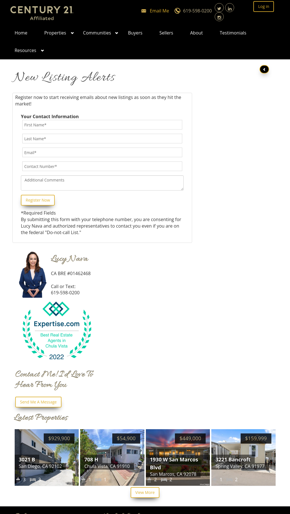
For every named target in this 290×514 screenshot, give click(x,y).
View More (145, 336)
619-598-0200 (197, 11)
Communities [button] (97, 33)
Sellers (166, 33)
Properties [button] (55, 33)
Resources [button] (25, 50)
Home (21, 33)
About (196, 33)
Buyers (135, 33)
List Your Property (125, 381)
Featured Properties (127, 397)
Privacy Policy (120, 412)
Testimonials (233, 33)
